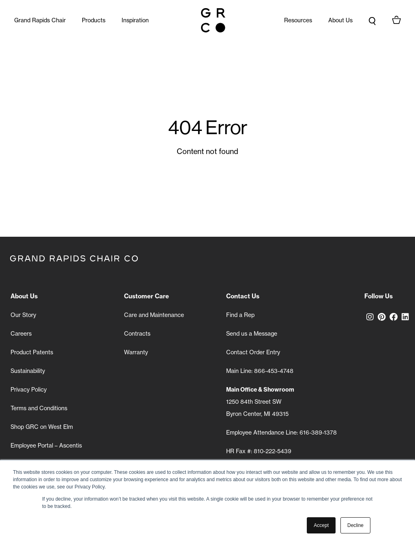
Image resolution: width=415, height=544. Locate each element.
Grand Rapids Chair (40, 20)
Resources (298, 20)
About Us (340, 20)
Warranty (136, 352)
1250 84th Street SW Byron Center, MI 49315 (260, 401)
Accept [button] (321, 525)
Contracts (137, 333)
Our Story (23, 314)
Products (93, 20)
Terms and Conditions (39, 408)
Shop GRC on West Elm (42, 426)
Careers (21, 333)
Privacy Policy (29, 389)
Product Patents (32, 352)
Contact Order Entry (253, 352)
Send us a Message (251, 333)
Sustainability (28, 370)
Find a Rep (240, 314)
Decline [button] (355, 525)
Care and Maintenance (154, 314)
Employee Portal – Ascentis (46, 445)
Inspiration (135, 20)
